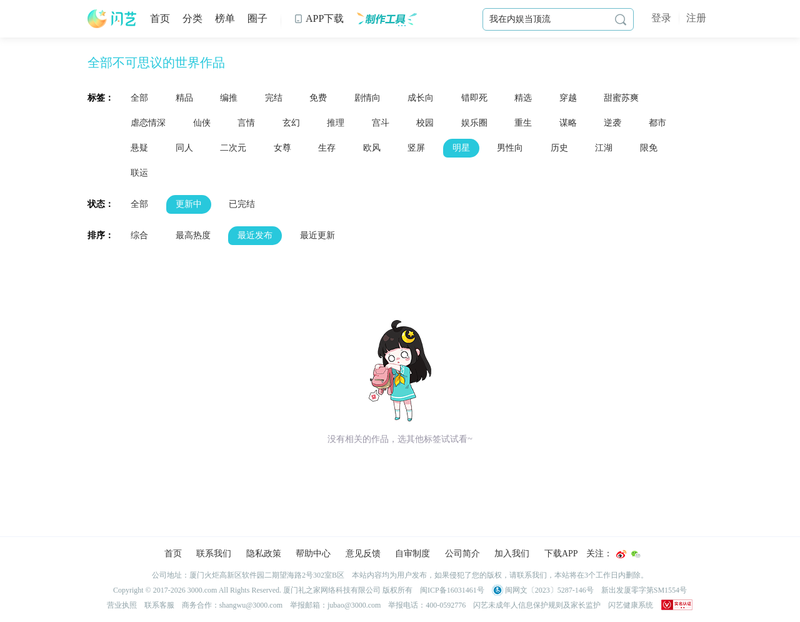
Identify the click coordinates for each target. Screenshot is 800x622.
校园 (425, 123)
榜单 (225, 18)
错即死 (474, 98)
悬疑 (139, 148)
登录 (661, 18)
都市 (657, 123)
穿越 (568, 98)
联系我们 (213, 553)
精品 (184, 98)
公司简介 (462, 553)
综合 (139, 235)
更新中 (189, 204)
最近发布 (255, 235)
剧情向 (367, 98)
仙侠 (202, 123)
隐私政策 (263, 553)
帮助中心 (313, 553)
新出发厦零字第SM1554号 (644, 590)
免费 (318, 98)
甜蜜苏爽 (621, 98)
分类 (192, 18)
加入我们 (511, 553)
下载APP (561, 553)
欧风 (372, 148)
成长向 (421, 98)
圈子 (258, 18)
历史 (559, 148)
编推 (229, 98)
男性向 (510, 148)
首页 (160, 18)
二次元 (233, 148)
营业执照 (122, 605)
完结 (273, 98)
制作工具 (386, 19)
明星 (461, 148)
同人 (184, 148)
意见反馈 (363, 553)
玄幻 (291, 123)
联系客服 (159, 605)
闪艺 (113, 18)
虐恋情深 (148, 123)
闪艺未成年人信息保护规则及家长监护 (537, 605)
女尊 (282, 148)
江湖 (603, 148)
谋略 (568, 123)
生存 (327, 148)
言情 (246, 123)
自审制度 (412, 553)
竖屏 (416, 148)
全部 (139, 98)
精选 (523, 98)
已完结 (242, 204)
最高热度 (193, 235)
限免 (649, 148)
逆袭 (612, 123)
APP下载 (319, 18)
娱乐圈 (474, 123)
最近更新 (317, 235)
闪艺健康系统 (630, 605)
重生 (523, 123)
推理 (335, 123)
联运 (139, 173)
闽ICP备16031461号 (452, 590)
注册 (696, 18)
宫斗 (380, 123)
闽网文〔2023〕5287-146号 (543, 590)
